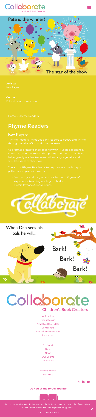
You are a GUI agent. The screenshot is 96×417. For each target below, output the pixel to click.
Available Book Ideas (48, 323)
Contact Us (48, 360)
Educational (13, 101)
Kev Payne (13, 87)
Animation (48, 316)
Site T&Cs (48, 374)
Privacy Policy (48, 370)
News (48, 353)
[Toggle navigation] (89, 7)
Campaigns (48, 327)
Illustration (48, 335)
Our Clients (48, 356)
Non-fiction (30, 101)
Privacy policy (52, 412)
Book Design (48, 320)
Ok (40, 412)
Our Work (48, 345)
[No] (92, 408)
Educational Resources (48, 331)
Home (12, 115)
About (48, 349)
